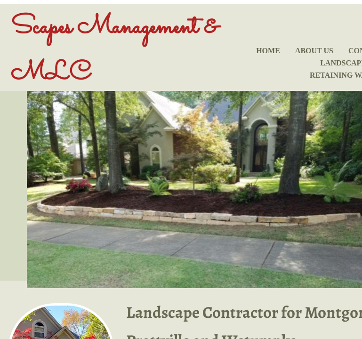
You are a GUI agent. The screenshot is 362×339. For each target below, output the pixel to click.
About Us (314, 51)
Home (268, 51)
